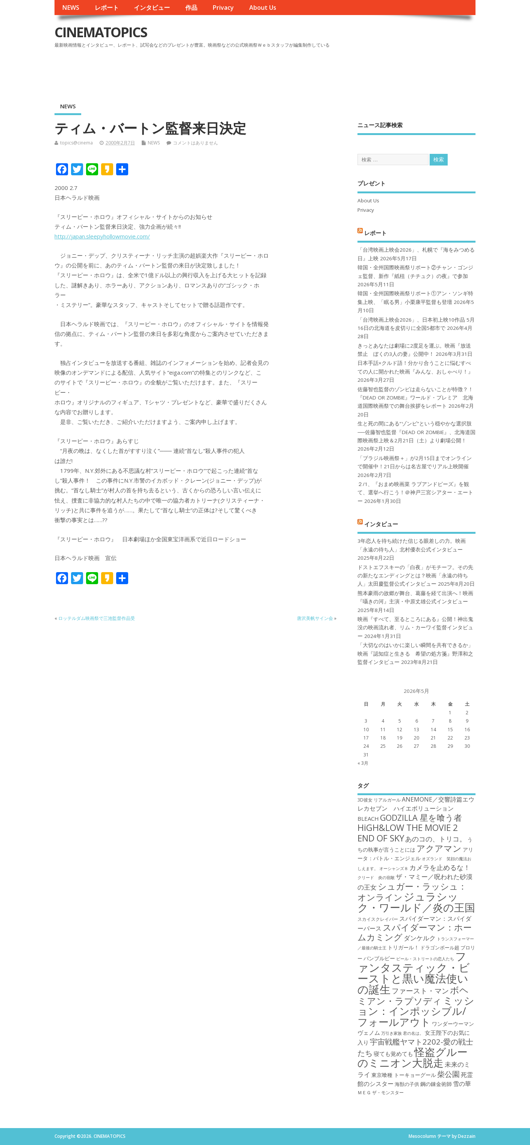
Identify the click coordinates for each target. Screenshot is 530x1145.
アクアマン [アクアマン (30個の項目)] (439, 848)
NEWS (70, 7)
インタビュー (152, 7)
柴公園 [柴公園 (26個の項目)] (448, 1074)
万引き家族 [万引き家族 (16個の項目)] (391, 1033)
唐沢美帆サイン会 (315, 618)
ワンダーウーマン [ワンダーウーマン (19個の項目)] (453, 1023)
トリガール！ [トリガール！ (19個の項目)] (403, 947)
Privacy (223, 7)
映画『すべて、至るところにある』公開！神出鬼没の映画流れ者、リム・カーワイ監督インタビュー (415, 627)
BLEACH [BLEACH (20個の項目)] (368, 818)
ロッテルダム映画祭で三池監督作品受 (96, 618)
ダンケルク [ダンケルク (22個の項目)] (420, 938)
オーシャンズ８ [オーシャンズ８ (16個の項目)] (393, 868)
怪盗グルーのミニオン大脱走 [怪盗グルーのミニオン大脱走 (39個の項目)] (412, 1057)
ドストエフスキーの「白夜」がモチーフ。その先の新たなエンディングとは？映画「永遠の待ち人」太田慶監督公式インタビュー (415, 576)
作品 (191, 7)
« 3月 (362, 763)
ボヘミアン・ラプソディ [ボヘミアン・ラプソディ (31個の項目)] (413, 995)
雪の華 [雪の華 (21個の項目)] (462, 1084)
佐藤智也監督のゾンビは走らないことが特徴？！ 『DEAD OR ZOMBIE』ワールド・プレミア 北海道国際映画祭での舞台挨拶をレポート (415, 398)
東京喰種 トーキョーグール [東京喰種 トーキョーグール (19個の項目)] (403, 1074)
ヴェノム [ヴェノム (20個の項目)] (368, 1032)
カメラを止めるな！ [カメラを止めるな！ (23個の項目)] (439, 867)
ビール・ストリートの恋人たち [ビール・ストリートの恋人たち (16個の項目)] (425, 958)
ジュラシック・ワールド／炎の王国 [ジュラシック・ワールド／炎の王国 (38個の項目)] (416, 901)
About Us (262, 7)
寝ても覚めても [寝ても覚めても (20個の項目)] (393, 1053)
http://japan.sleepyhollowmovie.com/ (102, 236)
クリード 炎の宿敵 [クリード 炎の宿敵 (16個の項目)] (376, 877)
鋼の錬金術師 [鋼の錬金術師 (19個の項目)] (436, 1083)
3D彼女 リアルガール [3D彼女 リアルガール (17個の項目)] (379, 800)
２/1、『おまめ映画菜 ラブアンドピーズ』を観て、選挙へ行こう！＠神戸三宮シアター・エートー (415, 492)
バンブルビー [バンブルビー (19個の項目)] (379, 958)
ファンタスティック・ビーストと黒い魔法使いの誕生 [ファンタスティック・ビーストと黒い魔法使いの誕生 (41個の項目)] (413, 973)
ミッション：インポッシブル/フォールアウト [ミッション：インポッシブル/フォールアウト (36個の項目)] (415, 1011)
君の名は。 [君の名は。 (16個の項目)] (413, 1033)
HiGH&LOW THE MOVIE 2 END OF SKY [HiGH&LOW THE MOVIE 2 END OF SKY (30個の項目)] (407, 833)
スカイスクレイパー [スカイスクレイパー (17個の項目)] (377, 919)
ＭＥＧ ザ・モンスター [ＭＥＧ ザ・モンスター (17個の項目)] (380, 1092)
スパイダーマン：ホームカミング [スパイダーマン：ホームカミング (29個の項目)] (414, 932)
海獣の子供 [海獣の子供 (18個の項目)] (407, 1084)
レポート (107, 7)
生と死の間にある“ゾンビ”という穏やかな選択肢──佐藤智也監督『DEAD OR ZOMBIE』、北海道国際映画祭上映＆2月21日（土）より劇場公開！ (416, 432)
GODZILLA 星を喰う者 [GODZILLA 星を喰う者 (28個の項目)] (421, 817)
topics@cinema (76, 143)
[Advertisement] (332, 71)
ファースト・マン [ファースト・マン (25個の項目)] (420, 991)
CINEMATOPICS (101, 32)
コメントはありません (195, 143)
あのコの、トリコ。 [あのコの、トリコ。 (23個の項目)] (435, 838)
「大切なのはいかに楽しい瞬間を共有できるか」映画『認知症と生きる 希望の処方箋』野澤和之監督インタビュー (415, 653)
